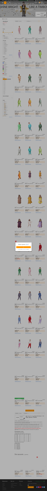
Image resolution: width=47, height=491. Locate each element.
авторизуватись (24, 249)
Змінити (19, 249)
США (26, 244)
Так (23, 247)
